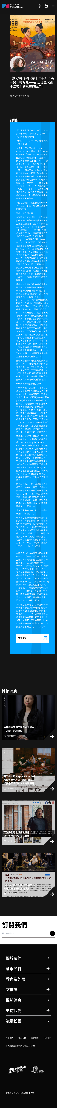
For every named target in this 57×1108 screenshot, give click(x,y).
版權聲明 (47, 1038)
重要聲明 (35, 1038)
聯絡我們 (9, 1038)
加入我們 (22, 1038)
